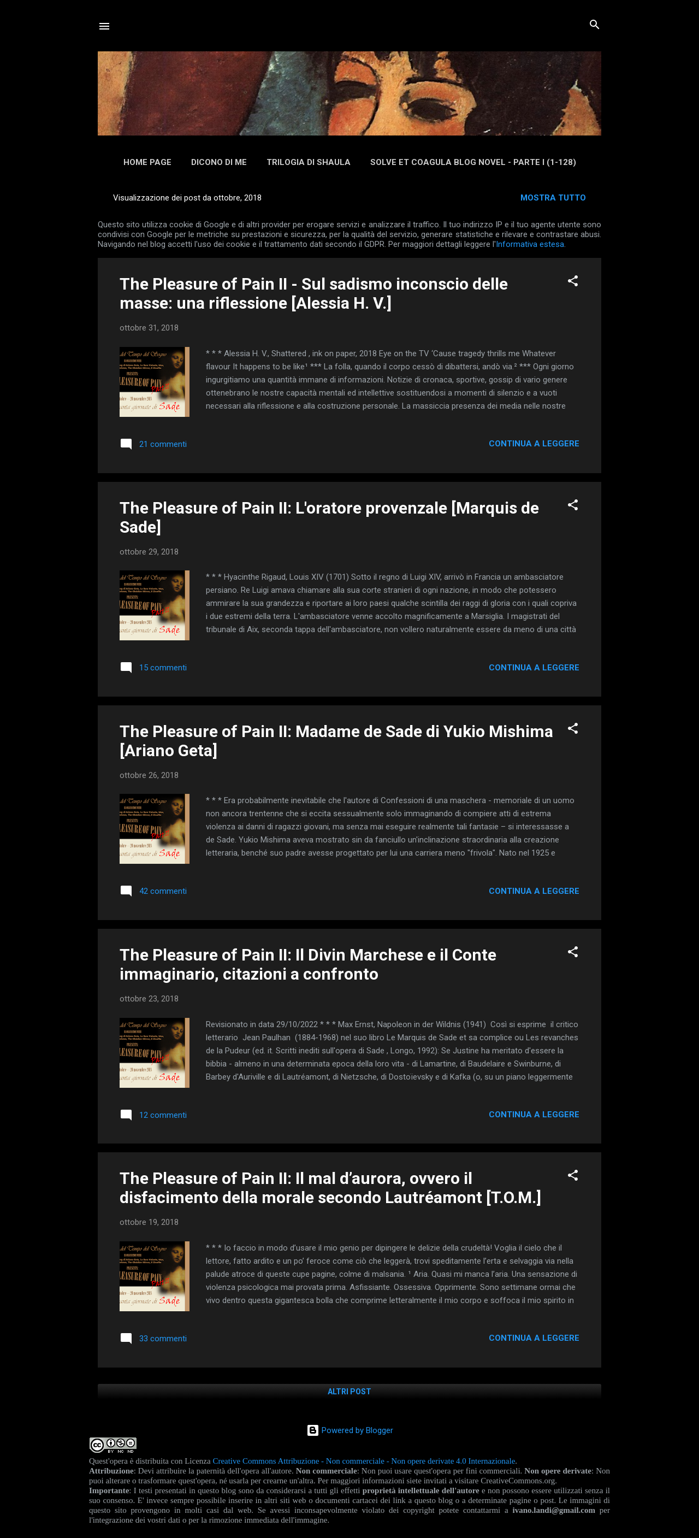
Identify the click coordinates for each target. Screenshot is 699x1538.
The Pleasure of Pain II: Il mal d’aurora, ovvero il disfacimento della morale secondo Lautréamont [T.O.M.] (330, 1188)
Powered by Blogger (349, 1430)
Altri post (349, 1391)
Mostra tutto (553, 198)
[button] (572, 281)
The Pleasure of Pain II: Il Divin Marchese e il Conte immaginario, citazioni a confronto (308, 964)
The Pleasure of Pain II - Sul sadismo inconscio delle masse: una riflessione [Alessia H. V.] (314, 293)
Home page (147, 162)
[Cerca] (594, 25)
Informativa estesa (530, 244)
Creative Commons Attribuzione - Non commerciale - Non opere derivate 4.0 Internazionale (363, 1461)
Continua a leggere (534, 444)
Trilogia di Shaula (308, 162)
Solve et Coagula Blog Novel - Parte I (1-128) (473, 162)
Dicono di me (219, 162)
